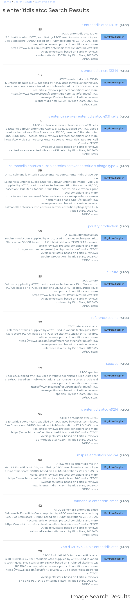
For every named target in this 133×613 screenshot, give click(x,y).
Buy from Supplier (113, 37)
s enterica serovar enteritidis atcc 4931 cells (83, 116)
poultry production (103, 226)
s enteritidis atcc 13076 (100, 25)
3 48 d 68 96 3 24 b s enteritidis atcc (89, 547)
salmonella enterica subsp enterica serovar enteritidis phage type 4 (63, 166)
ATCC (124, 25)
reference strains (104, 318)
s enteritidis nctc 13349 (99, 71)
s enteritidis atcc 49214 (99, 409)
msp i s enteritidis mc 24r (97, 455)
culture (112, 272)
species (112, 364)
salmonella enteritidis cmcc (95, 501)
